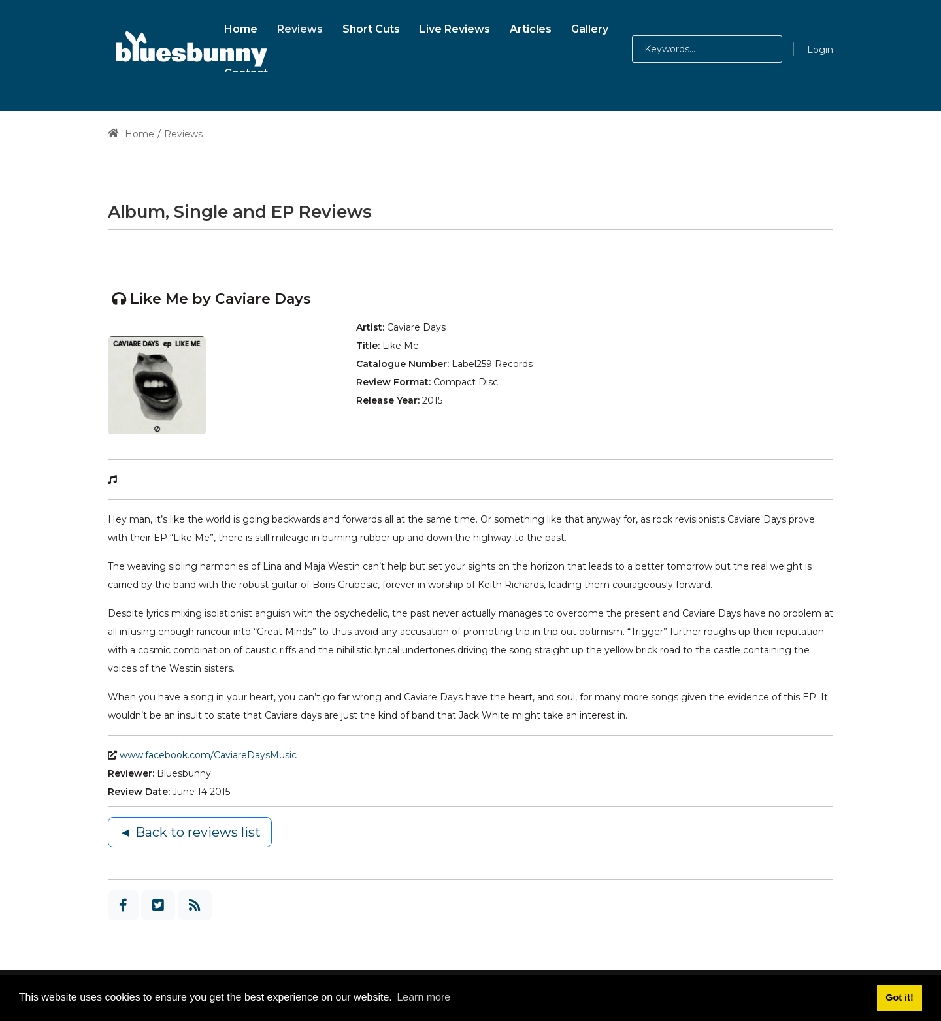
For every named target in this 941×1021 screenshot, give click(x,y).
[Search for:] (707, 49)
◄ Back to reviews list (190, 832)
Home (131, 134)
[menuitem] (240, 27)
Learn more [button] (423, 997)
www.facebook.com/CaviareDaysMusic (208, 755)
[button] (754, 49)
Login (820, 50)
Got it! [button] (899, 997)
